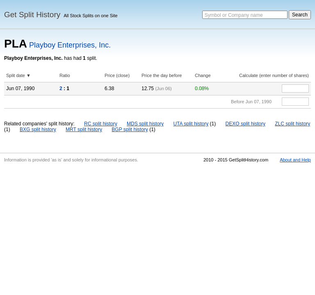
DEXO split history (245, 124)
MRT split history (84, 129)
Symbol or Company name (234, 15)
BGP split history (130, 129)
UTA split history (190, 124)
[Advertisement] (157, 227)
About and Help (295, 159)
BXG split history (38, 129)
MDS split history (145, 124)
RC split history (100, 124)
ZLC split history (292, 124)
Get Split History (32, 14)
